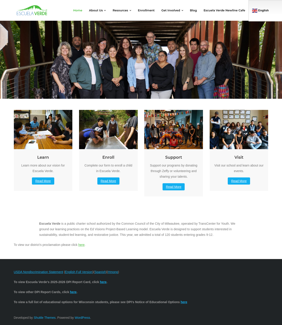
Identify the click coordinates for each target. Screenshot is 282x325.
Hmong (113, 272)
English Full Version (78, 272)
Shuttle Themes (45, 317)
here (81, 245)
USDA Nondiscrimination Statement (38, 272)
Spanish (100, 272)
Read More (43, 181)
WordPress (82, 317)
